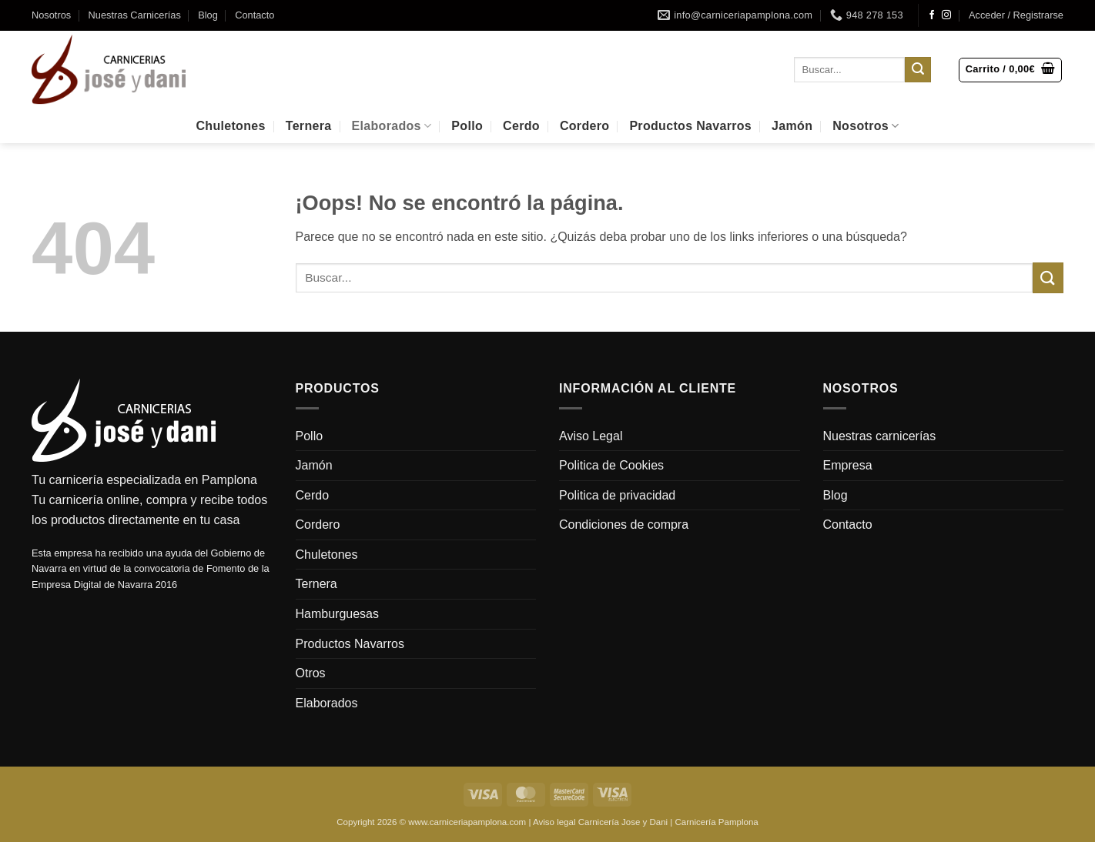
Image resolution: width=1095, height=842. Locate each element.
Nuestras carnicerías (879, 436)
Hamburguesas (338, 613)
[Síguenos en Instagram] (946, 15)
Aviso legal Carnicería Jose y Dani (600, 822)
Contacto (254, 15)
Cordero (584, 125)
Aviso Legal (590, 436)
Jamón (792, 125)
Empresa (847, 465)
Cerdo (521, 125)
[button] (1016, 15)
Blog (208, 15)
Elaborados (392, 126)
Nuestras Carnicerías (135, 15)
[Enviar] (918, 70)
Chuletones (230, 125)
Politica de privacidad (617, 495)
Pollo (467, 125)
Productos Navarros (690, 125)
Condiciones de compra (623, 524)
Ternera (309, 125)
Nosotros (51, 15)
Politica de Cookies (611, 465)
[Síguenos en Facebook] (931, 15)
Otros (311, 673)
